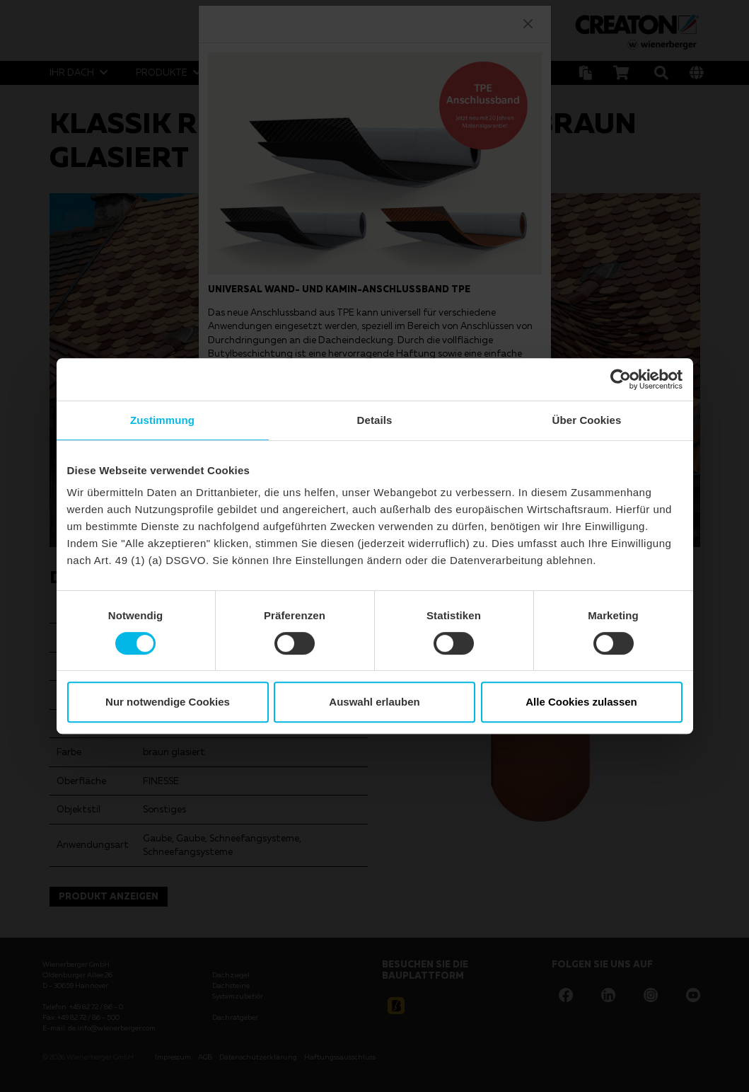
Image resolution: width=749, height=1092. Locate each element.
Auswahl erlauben (374, 702)
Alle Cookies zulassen (581, 702)
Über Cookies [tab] (587, 420)
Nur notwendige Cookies (167, 702)
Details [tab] (375, 420)
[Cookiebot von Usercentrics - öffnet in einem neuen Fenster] (621, 379)
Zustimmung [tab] (162, 420)
